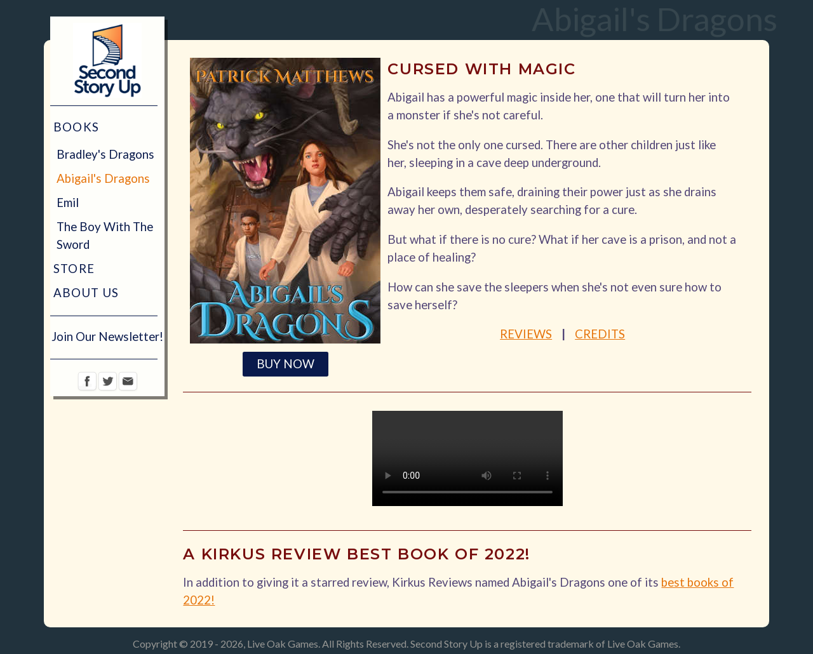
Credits (600, 334)
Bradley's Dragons (105, 154)
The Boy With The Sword (105, 235)
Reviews (526, 334)
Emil (68, 203)
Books (76, 127)
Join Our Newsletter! (107, 337)
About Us (86, 293)
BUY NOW (285, 364)
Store (74, 269)
